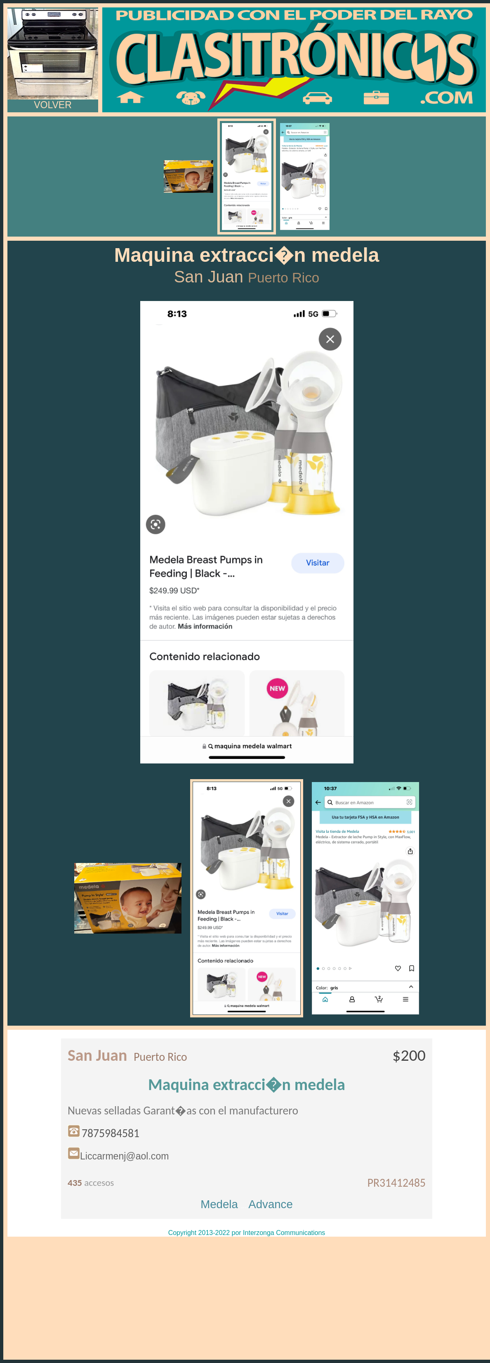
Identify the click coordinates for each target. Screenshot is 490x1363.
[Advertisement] (246, 1298)
